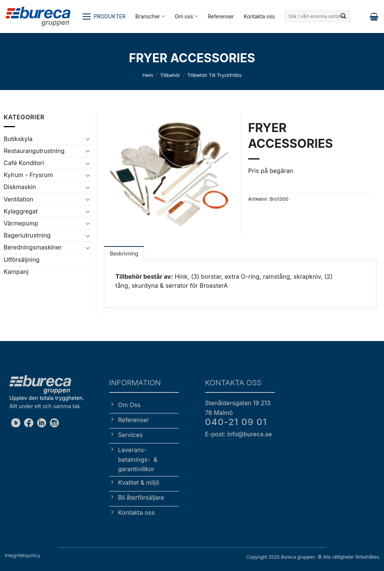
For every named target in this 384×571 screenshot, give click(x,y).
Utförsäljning (22, 259)
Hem (147, 75)
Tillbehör (170, 75)
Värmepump (21, 223)
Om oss (186, 16)
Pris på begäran (271, 170)
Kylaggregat (21, 211)
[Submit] (343, 17)
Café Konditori (24, 163)
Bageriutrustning (27, 235)
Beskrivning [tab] (124, 253)
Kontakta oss (259, 16)
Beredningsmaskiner (33, 247)
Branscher (150, 16)
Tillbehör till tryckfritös (214, 75)
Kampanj (16, 271)
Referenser (221, 16)
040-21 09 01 (236, 421)
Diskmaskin (20, 187)
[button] (104, 16)
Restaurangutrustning (34, 151)
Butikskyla (18, 139)
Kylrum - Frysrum (28, 175)
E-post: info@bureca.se (238, 434)
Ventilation (18, 199)
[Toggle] (87, 138)
